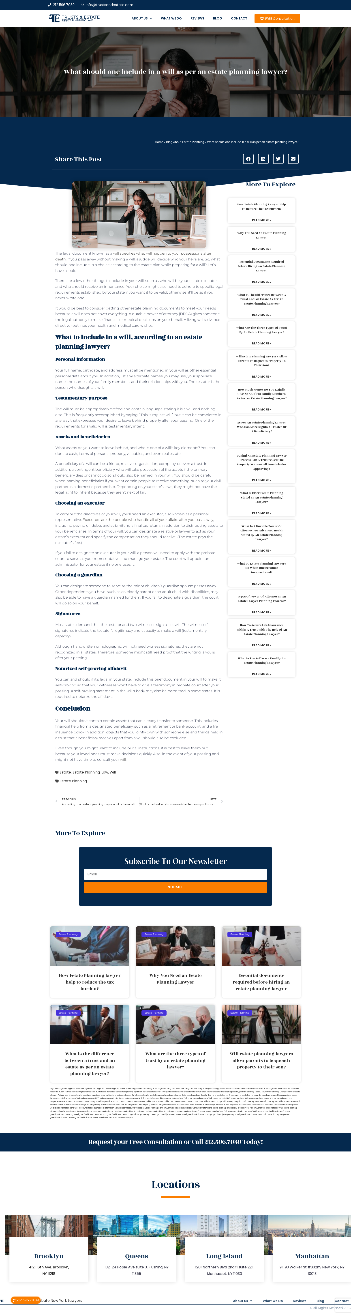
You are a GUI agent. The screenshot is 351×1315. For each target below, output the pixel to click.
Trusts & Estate (81, 17)
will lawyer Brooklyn (77, 1105)
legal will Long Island (58, 1088)
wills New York (190, 1108)
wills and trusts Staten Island (62, 1108)
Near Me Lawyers (125, 1117)
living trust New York (175, 1088)
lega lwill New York (76, 1088)
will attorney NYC (270, 1101)
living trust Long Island (157, 1088)
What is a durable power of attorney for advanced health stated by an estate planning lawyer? (261, 533)
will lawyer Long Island (96, 1105)
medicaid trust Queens (77, 1092)
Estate (65, 772)
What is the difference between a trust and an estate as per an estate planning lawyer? (261, 299)
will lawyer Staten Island (166, 1105)
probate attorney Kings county (226, 1092)
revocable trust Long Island (89, 1101)
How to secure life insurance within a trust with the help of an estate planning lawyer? (261, 629)
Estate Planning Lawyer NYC (278, 1114)
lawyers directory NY (110, 1101)
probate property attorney (267, 1098)
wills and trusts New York (249, 1105)
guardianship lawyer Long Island (226, 1114)
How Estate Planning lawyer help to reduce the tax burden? (261, 206)
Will (113, 772)
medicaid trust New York (288, 1088)
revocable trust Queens (170, 1101)
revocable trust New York (131, 1101)
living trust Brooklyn (139, 1088)
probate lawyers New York (68, 1098)
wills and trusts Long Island (227, 1105)
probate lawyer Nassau (273, 1095)
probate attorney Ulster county (180, 1095)
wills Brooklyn (80, 1108)
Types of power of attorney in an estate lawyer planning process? (261, 598)
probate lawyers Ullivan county (158, 1098)
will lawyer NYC (131, 1105)
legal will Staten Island (121, 1088)
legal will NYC (90, 1088)
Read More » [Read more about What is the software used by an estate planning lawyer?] (261, 674)
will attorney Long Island (233, 1101)
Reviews (197, 18)
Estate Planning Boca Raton (97, 1108)
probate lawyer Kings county (227, 1095)
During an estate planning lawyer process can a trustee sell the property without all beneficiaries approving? (262, 462)
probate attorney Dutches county (198, 1092)
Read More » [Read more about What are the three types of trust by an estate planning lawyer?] (261, 343)
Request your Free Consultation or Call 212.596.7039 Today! (175, 1142)
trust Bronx (199, 1101)
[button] (248, 159)
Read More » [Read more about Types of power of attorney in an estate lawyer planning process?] (261, 612)
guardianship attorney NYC (118, 1114)
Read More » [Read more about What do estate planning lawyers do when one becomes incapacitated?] (261, 584)
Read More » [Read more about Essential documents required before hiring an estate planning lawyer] (261, 282)
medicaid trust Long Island (266, 1088)
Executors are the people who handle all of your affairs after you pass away (148, 520)
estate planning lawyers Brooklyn (80, 1111)
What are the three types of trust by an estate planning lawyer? (261, 330)
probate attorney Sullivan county (152, 1095)
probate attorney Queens (82, 1095)
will (123, 759)
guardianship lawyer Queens (62, 1117)
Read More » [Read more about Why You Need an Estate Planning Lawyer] (261, 249)
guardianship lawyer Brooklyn (199, 1114)
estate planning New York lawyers (248, 1111)
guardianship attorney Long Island (64, 1114)
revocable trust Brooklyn (67, 1101)
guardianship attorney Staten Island (172, 1114)
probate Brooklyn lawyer (203, 1095)
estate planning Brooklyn (105, 1111)
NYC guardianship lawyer (173, 1092)
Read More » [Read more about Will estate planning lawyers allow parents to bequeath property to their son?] (261, 376)
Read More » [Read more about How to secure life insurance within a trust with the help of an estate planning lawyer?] (261, 645)
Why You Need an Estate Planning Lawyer (261, 235)
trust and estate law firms (272, 1108)
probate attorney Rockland (104, 1095)
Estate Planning (86, 772)
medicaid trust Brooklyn (245, 1088)
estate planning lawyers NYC (225, 1108)
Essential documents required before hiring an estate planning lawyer (261, 266)
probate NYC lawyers (246, 1098)
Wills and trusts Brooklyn (205, 1105)
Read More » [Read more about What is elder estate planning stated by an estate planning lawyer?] (261, 513)
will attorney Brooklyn (213, 1101)
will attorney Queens (288, 1101)
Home (159, 142)
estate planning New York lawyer (220, 1111)
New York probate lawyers (149, 1092)
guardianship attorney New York (93, 1114)
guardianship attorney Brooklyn (277, 1111)
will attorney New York (253, 1101)
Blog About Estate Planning (185, 142)
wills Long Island (177, 1108)
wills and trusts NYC (269, 1105)
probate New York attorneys (184, 1098)
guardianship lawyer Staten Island (89, 1117)
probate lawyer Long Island (251, 1095)
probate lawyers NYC (90, 1098)
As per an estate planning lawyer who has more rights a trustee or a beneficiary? (262, 427)
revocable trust (187, 1101)
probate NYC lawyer (228, 1098)
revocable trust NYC (151, 1101)
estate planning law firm (77, 20)
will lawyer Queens (147, 1105)
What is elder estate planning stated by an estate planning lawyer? (261, 497)
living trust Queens (206, 1088)
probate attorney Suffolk (127, 1095)
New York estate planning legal (124, 1092)
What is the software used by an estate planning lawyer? (262, 660)
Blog (217, 18)
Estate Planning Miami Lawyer (157, 1108)
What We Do (171, 18)
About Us (142, 18)
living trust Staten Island (224, 1088)
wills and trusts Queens (288, 1105)
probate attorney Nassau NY (252, 1092)
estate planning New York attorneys (161, 1111)
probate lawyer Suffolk (134, 1098)
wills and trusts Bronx (185, 1105)
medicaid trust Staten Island (99, 1092)
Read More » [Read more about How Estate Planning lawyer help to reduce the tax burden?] (261, 220)
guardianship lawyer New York (253, 1114)
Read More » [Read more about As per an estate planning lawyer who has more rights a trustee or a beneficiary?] (261, 443)
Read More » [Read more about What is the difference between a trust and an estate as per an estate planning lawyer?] (261, 315)
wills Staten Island (204, 1108)
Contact (239, 18)
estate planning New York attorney (131, 1111)
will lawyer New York (115, 1105)
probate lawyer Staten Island (112, 1098)
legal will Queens (104, 1088)
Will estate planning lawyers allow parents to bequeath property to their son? (261, 360)
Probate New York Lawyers (58, 1300)
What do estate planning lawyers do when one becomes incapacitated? (261, 568)
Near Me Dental (110, 1117)
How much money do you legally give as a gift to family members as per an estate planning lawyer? (261, 394)
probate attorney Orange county (279, 1092)
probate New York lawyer (208, 1098)
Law (104, 772)
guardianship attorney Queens (143, 1114)
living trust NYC (191, 1088)
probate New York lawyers (249, 1108)
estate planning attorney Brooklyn (191, 1111)
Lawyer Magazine (137, 1108)
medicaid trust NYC (58, 1092)
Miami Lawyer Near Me (119, 1108)
